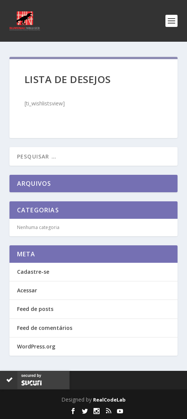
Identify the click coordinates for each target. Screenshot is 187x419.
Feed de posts (35, 308)
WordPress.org (36, 346)
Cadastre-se (33, 271)
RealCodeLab (109, 399)
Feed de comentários (44, 327)
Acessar (27, 290)
